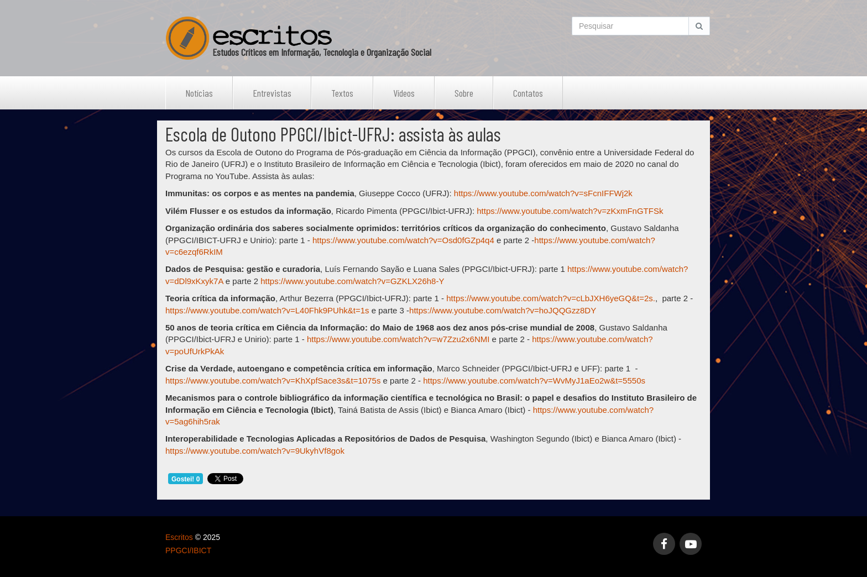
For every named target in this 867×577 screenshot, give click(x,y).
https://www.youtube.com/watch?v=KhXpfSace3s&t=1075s (272, 380)
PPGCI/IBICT (188, 550)
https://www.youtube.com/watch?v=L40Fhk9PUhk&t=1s (267, 310)
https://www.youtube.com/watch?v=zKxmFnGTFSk (570, 211)
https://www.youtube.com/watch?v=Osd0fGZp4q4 (403, 240)
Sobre (464, 93)
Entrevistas (272, 93)
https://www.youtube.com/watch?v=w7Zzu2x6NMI (398, 339)
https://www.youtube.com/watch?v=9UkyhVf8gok (254, 450)
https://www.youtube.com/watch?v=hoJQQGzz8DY (502, 310)
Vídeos (404, 93)
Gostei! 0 (185, 479)
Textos (342, 93)
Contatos (528, 93)
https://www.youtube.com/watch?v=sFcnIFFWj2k (543, 193)
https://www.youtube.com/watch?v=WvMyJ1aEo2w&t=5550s (534, 380)
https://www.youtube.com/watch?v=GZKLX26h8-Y (352, 281)
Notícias (199, 93)
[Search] (630, 26)
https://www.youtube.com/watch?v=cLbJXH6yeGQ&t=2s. (550, 298)
